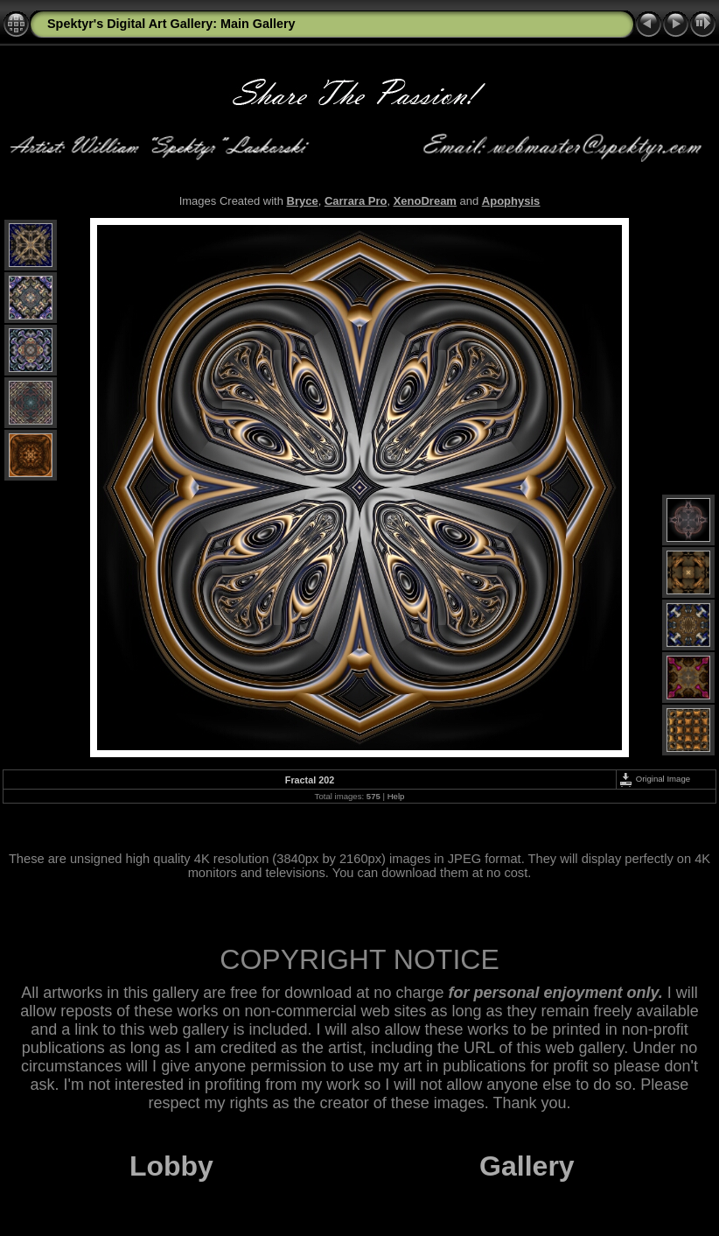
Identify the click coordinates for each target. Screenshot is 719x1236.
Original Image (654, 778)
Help (396, 796)
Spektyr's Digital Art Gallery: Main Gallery (171, 24)
